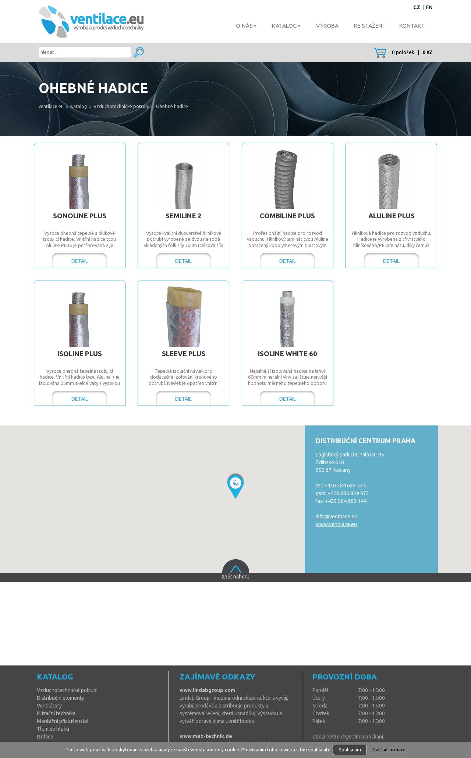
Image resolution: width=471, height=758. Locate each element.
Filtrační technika (56, 713)
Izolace (45, 737)
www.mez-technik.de (206, 736)
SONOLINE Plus (79, 216)
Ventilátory (49, 706)
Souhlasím (350, 749)
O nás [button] (246, 25)
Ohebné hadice (172, 106)
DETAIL (79, 261)
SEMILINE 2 (184, 216)
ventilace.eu (51, 106)
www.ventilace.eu (336, 524)
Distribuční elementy (60, 698)
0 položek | (403, 52)
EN (429, 7)
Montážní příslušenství (62, 721)
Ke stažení (369, 25)
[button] (235, 486)
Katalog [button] (286, 25)
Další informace (389, 749)
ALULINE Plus (391, 216)
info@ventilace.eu (336, 516)
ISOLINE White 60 (287, 354)
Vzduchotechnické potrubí (121, 106)
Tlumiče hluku (53, 729)
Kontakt (412, 25)
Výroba (327, 25)
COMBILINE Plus (287, 216)
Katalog (78, 106)
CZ (416, 7)
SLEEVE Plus (183, 354)
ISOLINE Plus (79, 354)
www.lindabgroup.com (207, 690)
